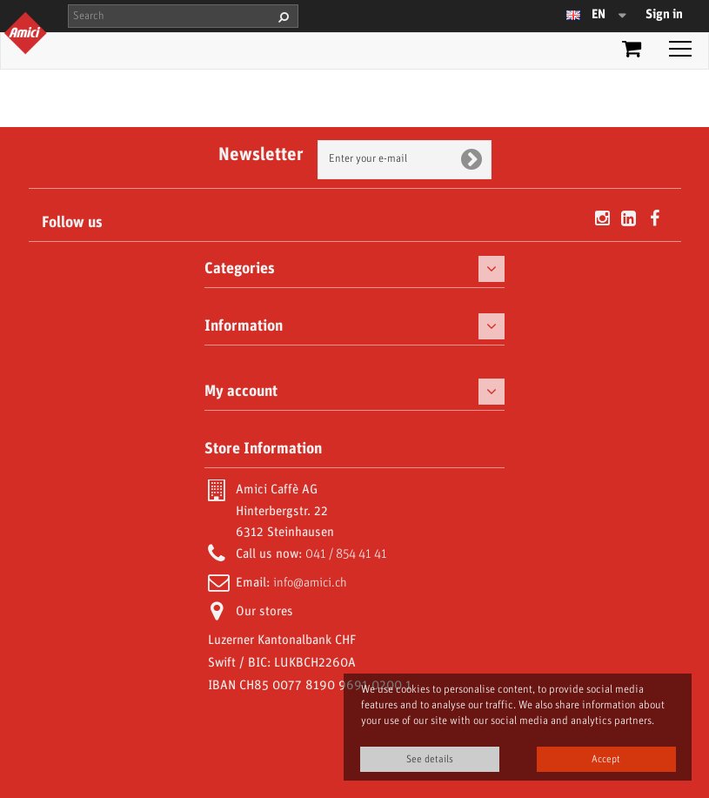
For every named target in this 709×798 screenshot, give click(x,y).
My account (241, 392)
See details (429, 759)
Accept (606, 759)
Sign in (664, 15)
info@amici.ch (310, 583)
